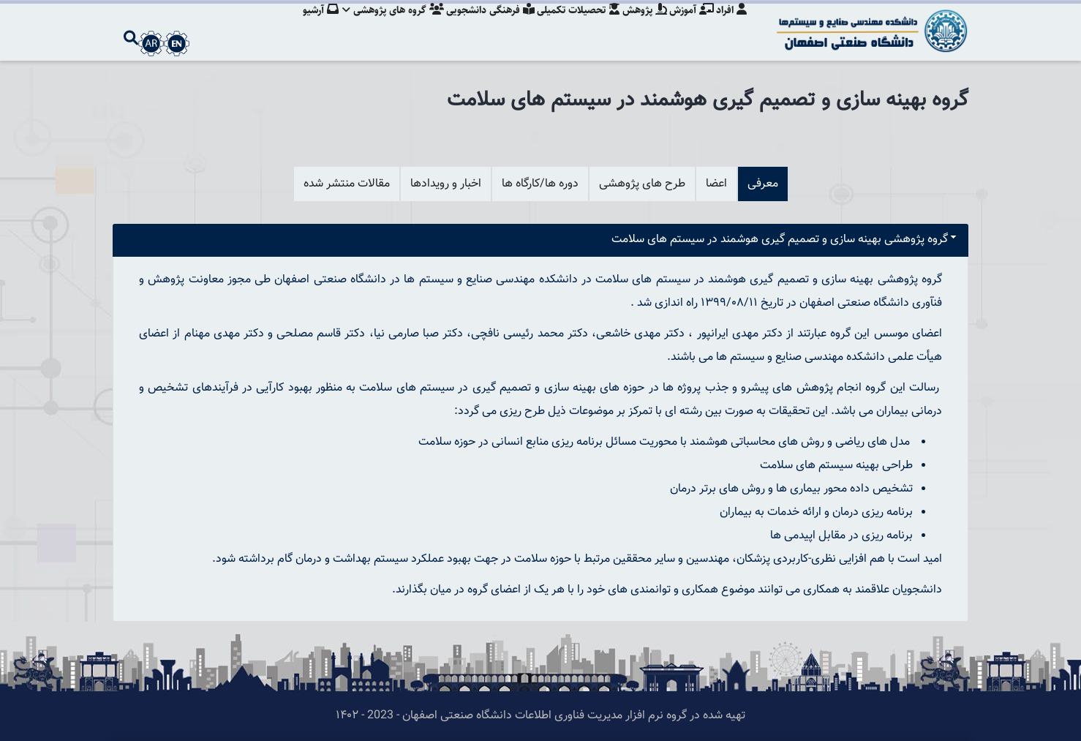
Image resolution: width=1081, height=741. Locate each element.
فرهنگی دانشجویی (481, 26)
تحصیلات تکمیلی (572, 26)
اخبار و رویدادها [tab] (445, 184)
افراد (731, 26)
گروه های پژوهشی (382, 26)
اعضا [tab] (716, 184)
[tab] (540, 240)
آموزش (689, 26)
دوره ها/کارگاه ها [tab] (540, 184)
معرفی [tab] (762, 184)
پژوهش (640, 26)
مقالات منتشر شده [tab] (347, 184)
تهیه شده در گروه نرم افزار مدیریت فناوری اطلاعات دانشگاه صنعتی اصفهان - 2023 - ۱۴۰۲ (540, 716)
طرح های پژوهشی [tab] (642, 184)
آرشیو (307, 26)
